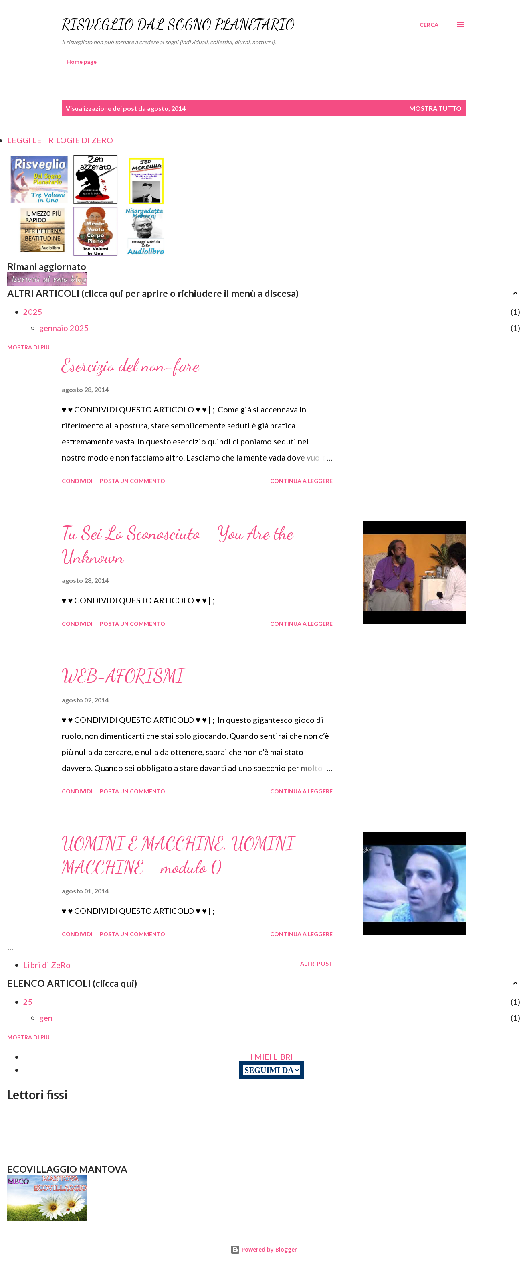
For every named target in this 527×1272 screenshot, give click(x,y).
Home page (82, 61)
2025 (32, 311)
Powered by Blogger (263, 1249)
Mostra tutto (435, 108)
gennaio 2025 (64, 328)
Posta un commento (132, 480)
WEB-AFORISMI (123, 675)
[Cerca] (429, 25)
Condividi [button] (77, 480)
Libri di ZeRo (47, 965)
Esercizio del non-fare (130, 365)
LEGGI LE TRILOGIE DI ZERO (60, 140)
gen (45, 1017)
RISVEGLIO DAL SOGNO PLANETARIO (178, 24)
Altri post (316, 963)
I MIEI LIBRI (271, 1056)
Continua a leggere (301, 480)
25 (28, 1001)
